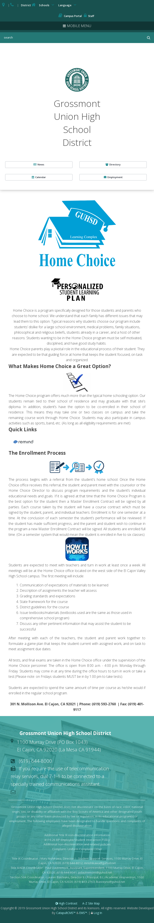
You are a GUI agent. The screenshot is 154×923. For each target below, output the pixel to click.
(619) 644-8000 (35, 761)
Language (68, 5)
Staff (89, 16)
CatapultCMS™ (65, 913)
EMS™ (83, 913)
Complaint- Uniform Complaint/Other (77, 849)
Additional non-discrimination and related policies (77, 844)
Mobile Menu (79, 25)
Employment (113, 177)
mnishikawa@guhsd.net (100, 863)
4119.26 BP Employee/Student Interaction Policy (77, 840)
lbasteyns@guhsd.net (110, 882)
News (38, 164)
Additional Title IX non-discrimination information (77, 835)
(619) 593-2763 (84, 882)
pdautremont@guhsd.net (95, 872)
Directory (113, 164)
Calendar (39, 177)
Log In (98, 913)
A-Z (91, 903)
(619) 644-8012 (72, 863)
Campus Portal (70, 16)
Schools (47, 5)
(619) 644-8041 (67, 872)
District (28, 5)
